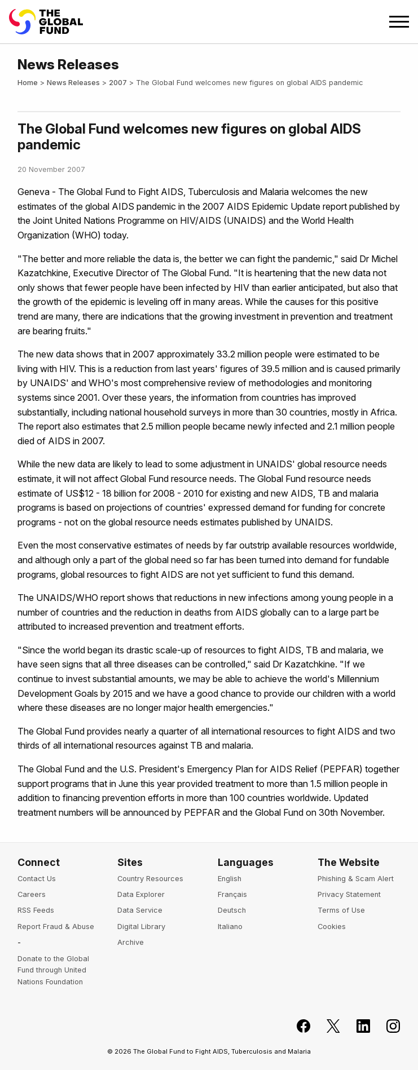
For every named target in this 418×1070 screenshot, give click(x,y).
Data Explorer (141, 894)
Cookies (332, 926)
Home (27, 82)
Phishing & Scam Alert (356, 878)
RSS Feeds (35, 910)
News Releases (73, 82)
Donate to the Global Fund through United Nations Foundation (53, 970)
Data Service (139, 910)
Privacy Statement (349, 894)
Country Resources (150, 878)
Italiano (230, 926)
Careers (31, 894)
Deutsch (232, 910)
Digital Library (141, 926)
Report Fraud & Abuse (55, 926)
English (229, 878)
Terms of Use (341, 910)
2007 (118, 82)
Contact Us (36, 878)
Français (232, 894)
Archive (130, 942)
